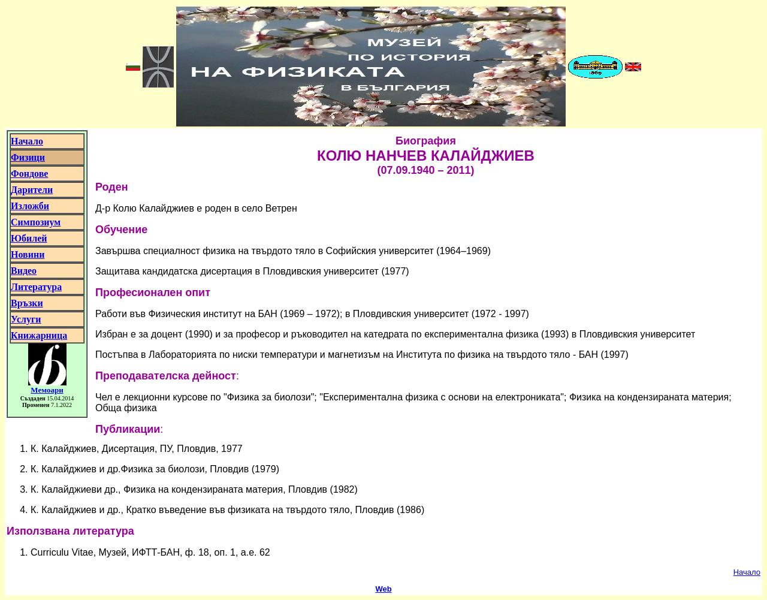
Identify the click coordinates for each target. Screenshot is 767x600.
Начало (746, 572)
